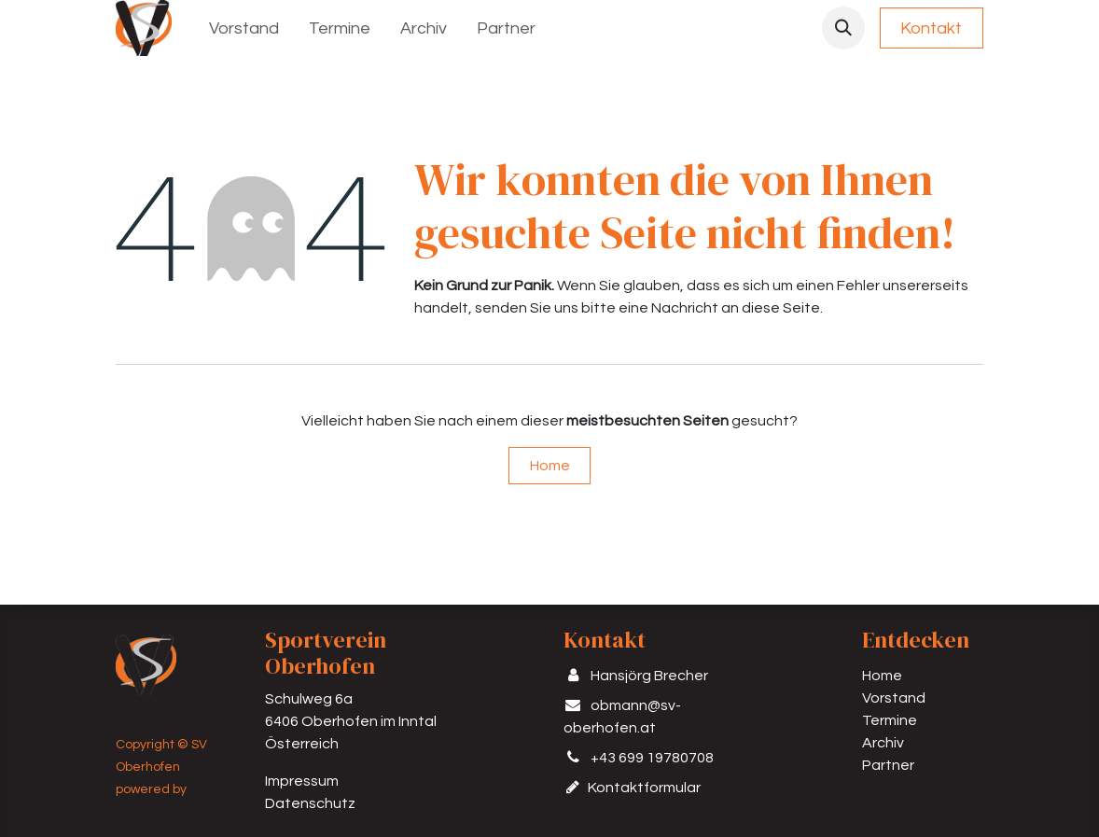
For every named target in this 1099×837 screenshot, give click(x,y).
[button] (843, 28)
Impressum (302, 781)
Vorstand (893, 698)
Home (550, 465)
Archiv (883, 742)
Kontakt (931, 28)
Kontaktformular (645, 787)
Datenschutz (310, 803)
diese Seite (781, 307)
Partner (888, 765)
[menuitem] (244, 28)
